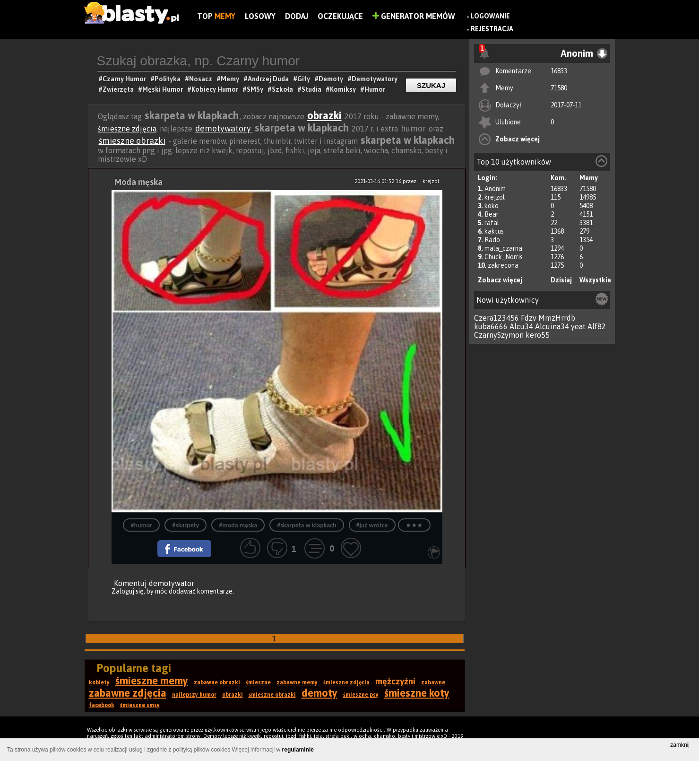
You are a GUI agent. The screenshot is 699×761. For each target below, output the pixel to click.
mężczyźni (395, 681)
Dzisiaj (561, 280)
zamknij (680, 745)
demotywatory (224, 128)
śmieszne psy (361, 694)
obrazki (324, 115)
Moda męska (138, 182)
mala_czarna (503, 248)
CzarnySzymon (499, 335)
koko (491, 206)
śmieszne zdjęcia (127, 128)
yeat (578, 326)
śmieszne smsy (140, 705)
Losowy (260, 16)
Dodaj (296, 16)
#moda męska (238, 525)
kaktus (494, 231)
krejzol (494, 197)
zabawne (433, 682)
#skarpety (185, 525)
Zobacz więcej (517, 139)
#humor (141, 525)
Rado (492, 240)
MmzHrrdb (556, 318)
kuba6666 (491, 326)
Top (216, 16)
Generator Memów (413, 16)
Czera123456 (496, 318)
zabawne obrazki (217, 682)
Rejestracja (492, 29)
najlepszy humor (194, 694)
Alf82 (596, 326)
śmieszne (258, 682)
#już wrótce (372, 525)
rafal (491, 223)
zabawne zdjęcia (127, 693)
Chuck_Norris (503, 257)
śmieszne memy (151, 680)
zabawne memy (297, 682)
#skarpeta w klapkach (306, 525)
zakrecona (503, 265)
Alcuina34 (552, 326)
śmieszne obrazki (132, 141)
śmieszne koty (416, 693)
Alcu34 (521, 326)
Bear (491, 214)
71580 (559, 88)
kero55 (538, 335)
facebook (101, 705)
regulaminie (298, 749)
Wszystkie (595, 280)
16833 (559, 71)
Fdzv (528, 318)
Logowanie (490, 16)
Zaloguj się (128, 591)
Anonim (495, 188)
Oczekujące (340, 16)
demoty (319, 693)
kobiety (99, 682)
